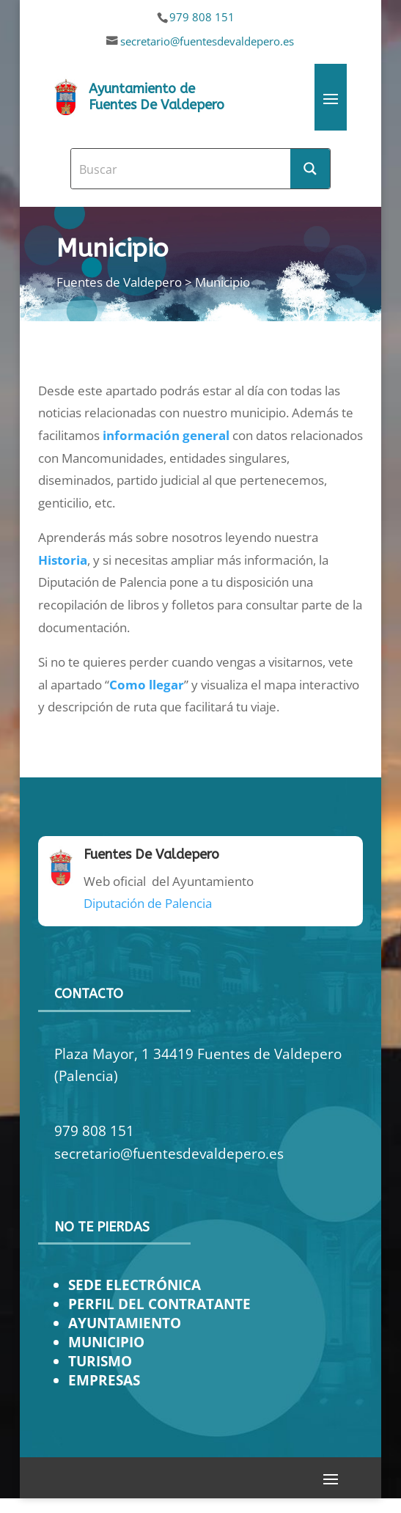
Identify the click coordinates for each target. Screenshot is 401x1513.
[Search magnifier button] (310, 168)
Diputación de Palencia (148, 903)
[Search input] (181, 168)
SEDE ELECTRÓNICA (134, 1284)
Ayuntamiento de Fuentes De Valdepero (156, 97)
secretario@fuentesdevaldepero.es (207, 41)
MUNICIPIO (106, 1342)
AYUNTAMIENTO (124, 1323)
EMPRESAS (104, 1380)
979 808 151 (202, 17)
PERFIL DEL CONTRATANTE (159, 1303)
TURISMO (100, 1361)
